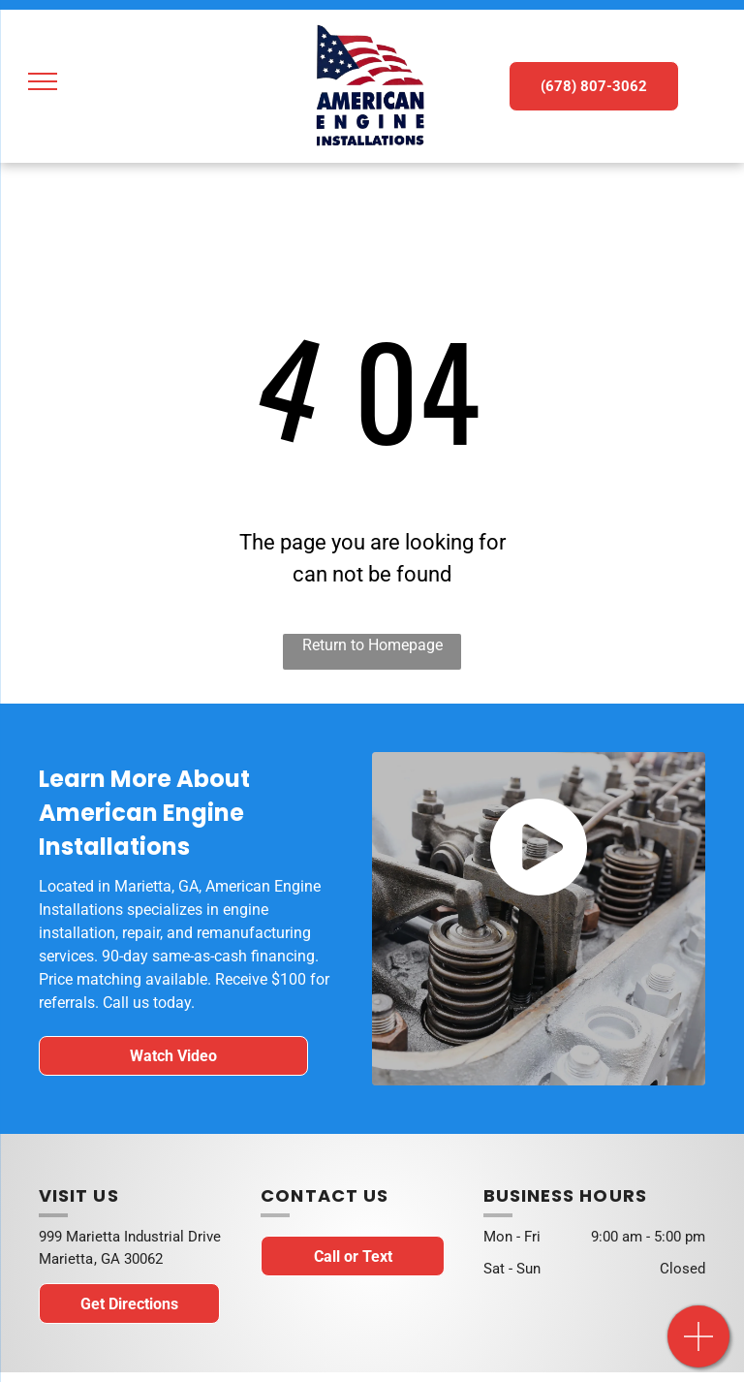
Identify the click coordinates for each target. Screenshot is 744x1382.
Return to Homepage (372, 645)
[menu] (42, 81)
